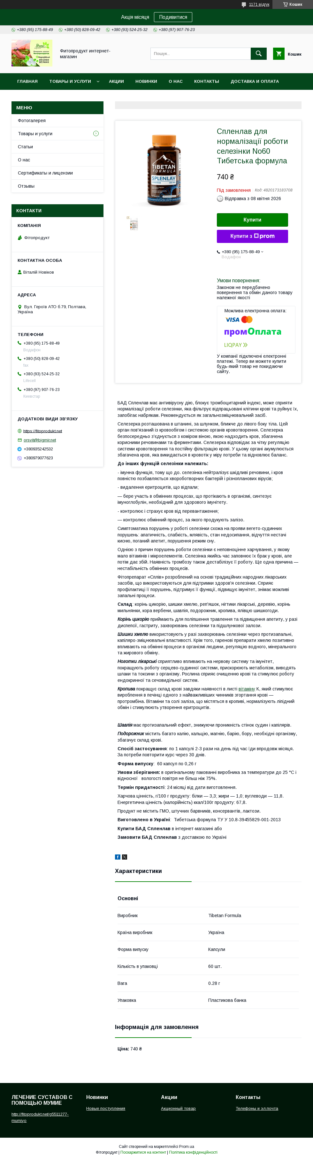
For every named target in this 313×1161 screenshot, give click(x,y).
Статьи (25, 146)
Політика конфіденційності (193, 1152)
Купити (253, 219)
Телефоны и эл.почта (257, 1108)
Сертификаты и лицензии (45, 172)
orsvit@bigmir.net (40, 440)
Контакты (206, 81)
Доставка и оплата (255, 81)
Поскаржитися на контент (143, 1152)
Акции (116, 81)
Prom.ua (186, 1146)
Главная (27, 81)
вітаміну (247, 688)
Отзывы (26, 186)
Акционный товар (178, 1108)
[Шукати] (259, 54)
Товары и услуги (70, 81)
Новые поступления (105, 1108)
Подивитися (173, 17)
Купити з (252, 236)
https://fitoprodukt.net (42, 430)
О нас (176, 81)
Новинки (146, 81)
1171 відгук (259, 4)
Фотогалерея (32, 120)
